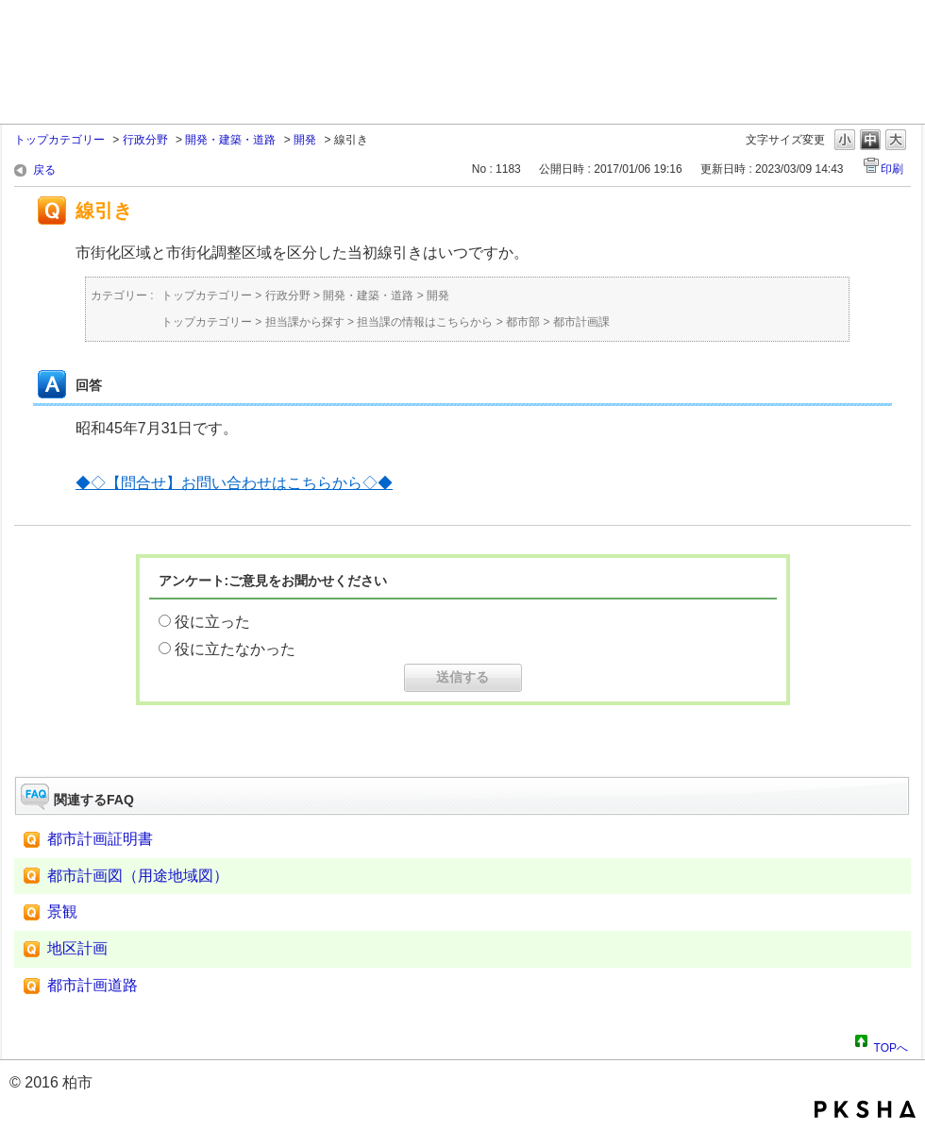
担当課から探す (305, 322)
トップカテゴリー (59, 139)
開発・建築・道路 (230, 139)
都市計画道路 (92, 985)
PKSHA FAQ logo (865, 1109)
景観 (62, 911)
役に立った (212, 622)
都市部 (523, 322)
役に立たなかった (235, 649)
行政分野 (145, 139)
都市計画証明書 (100, 839)
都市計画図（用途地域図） (137, 876)
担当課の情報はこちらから (425, 322)
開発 (305, 139)
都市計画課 (581, 322)
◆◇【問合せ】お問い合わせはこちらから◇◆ (234, 483)
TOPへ (891, 1045)
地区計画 (77, 948)
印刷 (892, 169)
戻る (44, 170)
